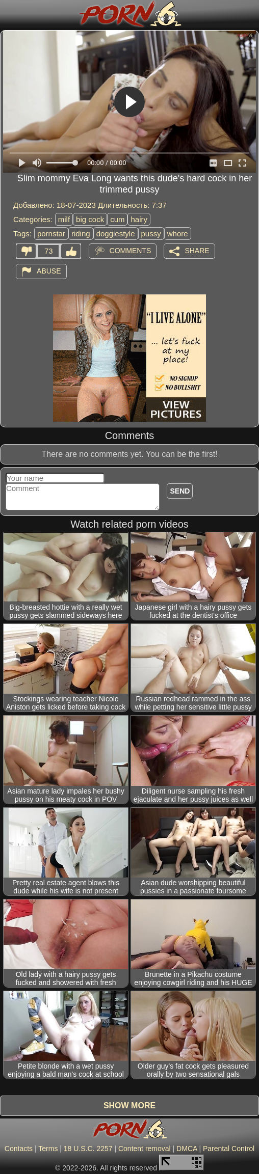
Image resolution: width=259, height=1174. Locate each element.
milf (64, 219)
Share (197, 251)
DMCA (186, 1148)
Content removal (144, 1148)
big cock (90, 219)
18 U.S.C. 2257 (88, 1148)
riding (80, 233)
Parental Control (228, 1148)
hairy (139, 219)
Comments (130, 251)
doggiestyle (115, 233)
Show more (129, 1105)
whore (177, 233)
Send (180, 491)
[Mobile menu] (9, 14)
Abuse (49, 271)
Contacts (19, 1148)
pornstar (51, 233)
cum (117, 219)
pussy (151, 233)
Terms (48, 1148)
